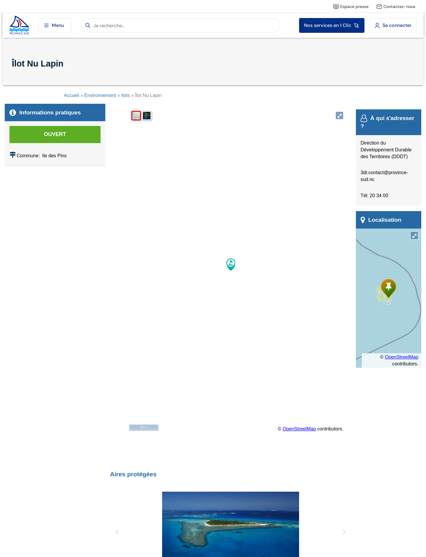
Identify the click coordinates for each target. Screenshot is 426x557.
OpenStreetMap (299, 428)
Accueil (71, 95)
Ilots (125, 95)
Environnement (100, 95)
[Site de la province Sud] (19, 25)
